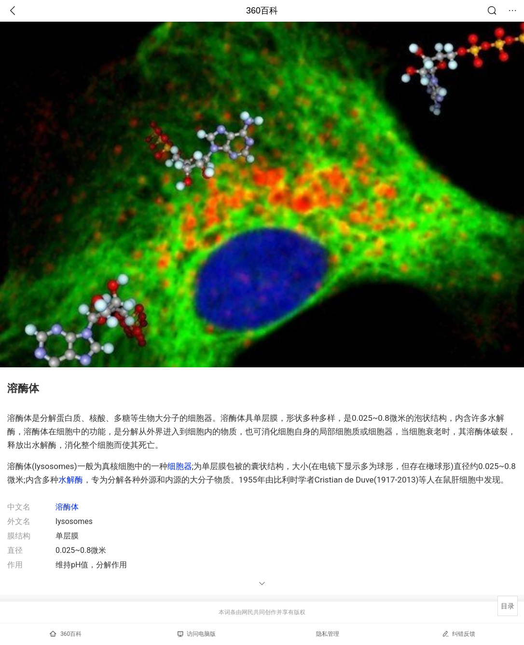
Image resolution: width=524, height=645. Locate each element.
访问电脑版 (197, 634)
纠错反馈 (458, 633)
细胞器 (179, 466)
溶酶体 (67, 506)
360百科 (262, 10)
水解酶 (70, 479)
